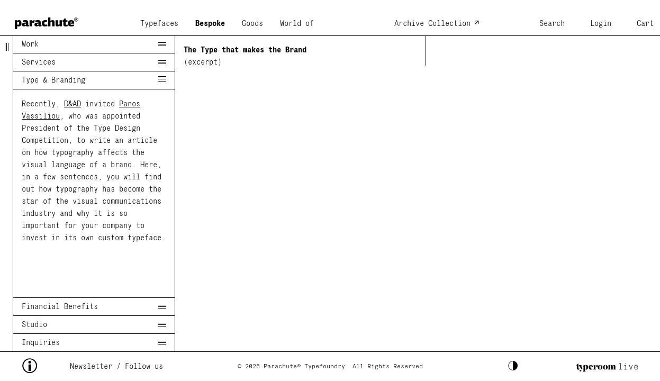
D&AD (72, 103)
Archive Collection (432, 24)
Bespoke (210, 24)
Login (600, 24)
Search (552, 24)
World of (297, 24)
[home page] (46, 20)
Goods (252, 24)
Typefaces (159, 24)
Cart (645, 24)
